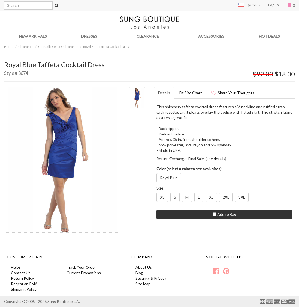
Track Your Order (81, 267)
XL (211, 197)
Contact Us (21, 272)
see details (216, 158)
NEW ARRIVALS (33, 36)
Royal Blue (169, 177)
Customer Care (25, 257)
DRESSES (89, 36)
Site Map (142, 283)
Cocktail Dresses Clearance (58, 47)
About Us (143, 267)
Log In (273, 4)
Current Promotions (84, 272)
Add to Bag (224, 214)
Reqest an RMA (24, 283)
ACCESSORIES (211, 36)
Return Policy (22, 278)
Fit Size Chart (190, 92)
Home (8, 47)
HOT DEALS (269, 36)
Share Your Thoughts (232, 92)
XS (162, 197)
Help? (15, 267)
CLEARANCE (148, 36)
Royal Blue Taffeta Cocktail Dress (107, 47)
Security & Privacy (150, 278)
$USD (248, 4)
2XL (226, 197)
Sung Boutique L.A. (63, 301)
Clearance (25, 47)
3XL (241, 197)
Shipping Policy (24, 289)
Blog (139, 272)
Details (164, 92)
